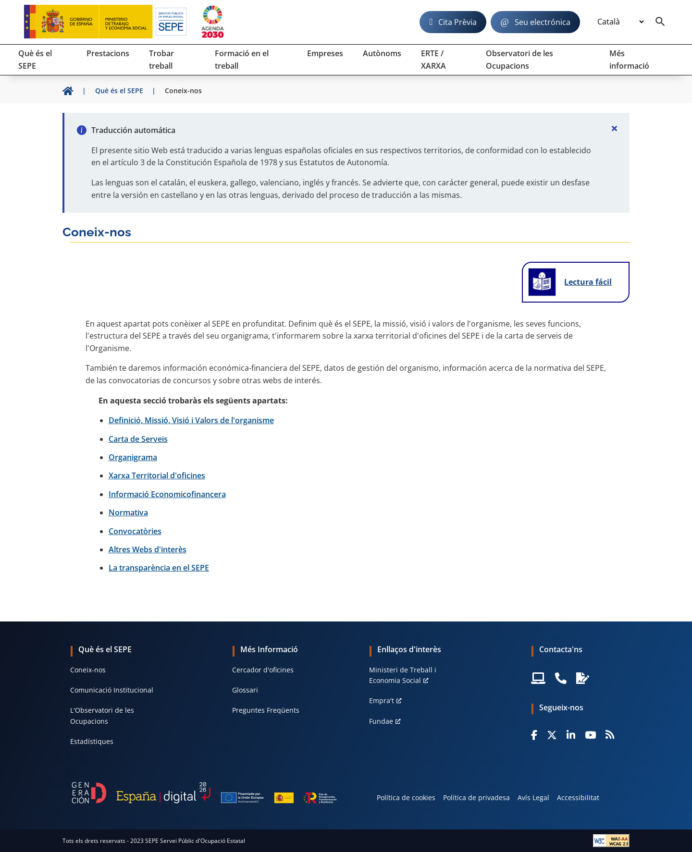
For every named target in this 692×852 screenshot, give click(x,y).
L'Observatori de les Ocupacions (102, 715)
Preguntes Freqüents (265, 710)
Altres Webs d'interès (147, 549)
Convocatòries (135, 531)
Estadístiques (91, 741)
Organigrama (133, 457)
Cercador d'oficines (263, 669)
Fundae (381, 721)
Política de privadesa (476, 797)
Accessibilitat (578, 797)
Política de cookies (406, 797)
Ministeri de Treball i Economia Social (402, 675)
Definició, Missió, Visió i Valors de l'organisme (191, 420)
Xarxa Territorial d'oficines (157, 475)
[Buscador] (660, 22)
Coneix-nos (88, 669)
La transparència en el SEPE (159, 567)
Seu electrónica (542, 22)
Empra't (381, 700)
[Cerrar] (614, 128)
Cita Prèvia (457, 22)
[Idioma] (620, 22)
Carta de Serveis (138, 439)
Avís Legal (533, 797)
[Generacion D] (204, 793)
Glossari (245, 689)
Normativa (128, 512)
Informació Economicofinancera (167, 494)
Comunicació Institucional (111, 689)
